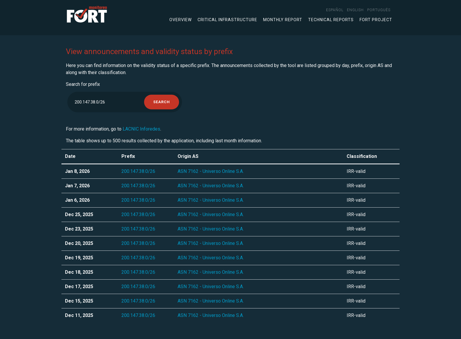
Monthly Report (282, 19)
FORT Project (376, 19)
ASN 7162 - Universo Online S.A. (211, 171)
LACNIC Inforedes (141, 129)
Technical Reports (331, 19)
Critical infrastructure (227, 19)
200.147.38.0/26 (138, 171)
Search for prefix (83, 84)
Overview (180, 19)
